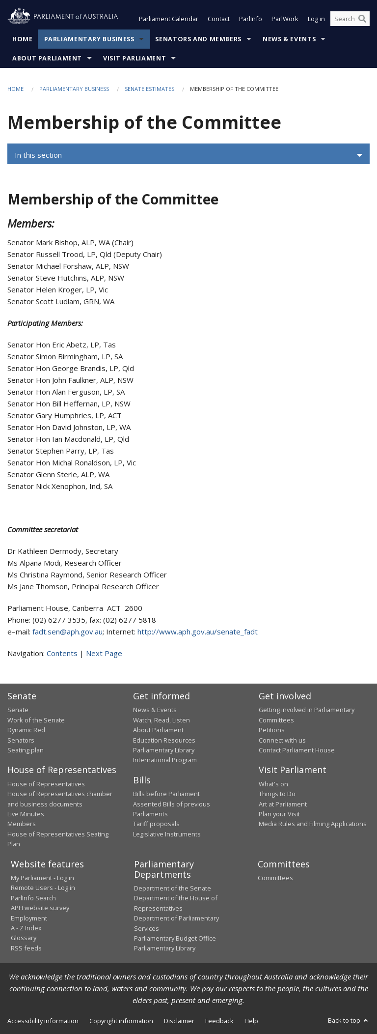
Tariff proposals (156, 823)
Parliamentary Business (89, 39)
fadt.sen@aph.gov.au (67, 631)
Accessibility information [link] (43, 1020)
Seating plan (25, 750)
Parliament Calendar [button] (168, 18)
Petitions (272, 729)
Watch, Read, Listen (161, 720)
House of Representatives (46, 783)
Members (21, 823)
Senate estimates (149, 88)
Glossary (23, 937)
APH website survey (40, 907)
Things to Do (277, 793)
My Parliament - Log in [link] (42, 877)
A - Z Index (26, 927)
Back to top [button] (349, 1020)
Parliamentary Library (163, 750)
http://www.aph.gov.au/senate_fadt (197, 631)
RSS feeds (26, 948)
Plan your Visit (279, 813)
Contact (219, 18)
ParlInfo (250, 18)
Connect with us (282, 740)
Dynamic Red (26, 729)
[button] (188, 155)
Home (22, 39)
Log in (316, 18)
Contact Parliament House (297, 750)
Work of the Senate (36, 720)
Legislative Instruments (167, 834)
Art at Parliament (283, 804)
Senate (17, 709)
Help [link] (251, 1020)
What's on (273, 783)
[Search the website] (350, 18)
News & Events (289, 39)
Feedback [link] (219, 1020)
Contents (62, 653)
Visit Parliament (134, 58)
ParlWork (284, 18)
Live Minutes (25, 813)
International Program (165, 759)
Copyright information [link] (121, 1020)
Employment (29, 918)
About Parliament (47, 58)
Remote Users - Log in (43, 887)
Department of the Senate (172, 888)
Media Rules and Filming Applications (313, 823)
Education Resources (164, 740)
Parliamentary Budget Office (175, 938)
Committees (275, 877)
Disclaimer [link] (179, 1020)
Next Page (104, 653)
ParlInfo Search (33, 897)
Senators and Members (198, 39)
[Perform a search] (362, 18)
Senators (20, 740)
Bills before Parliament (166, 793)
